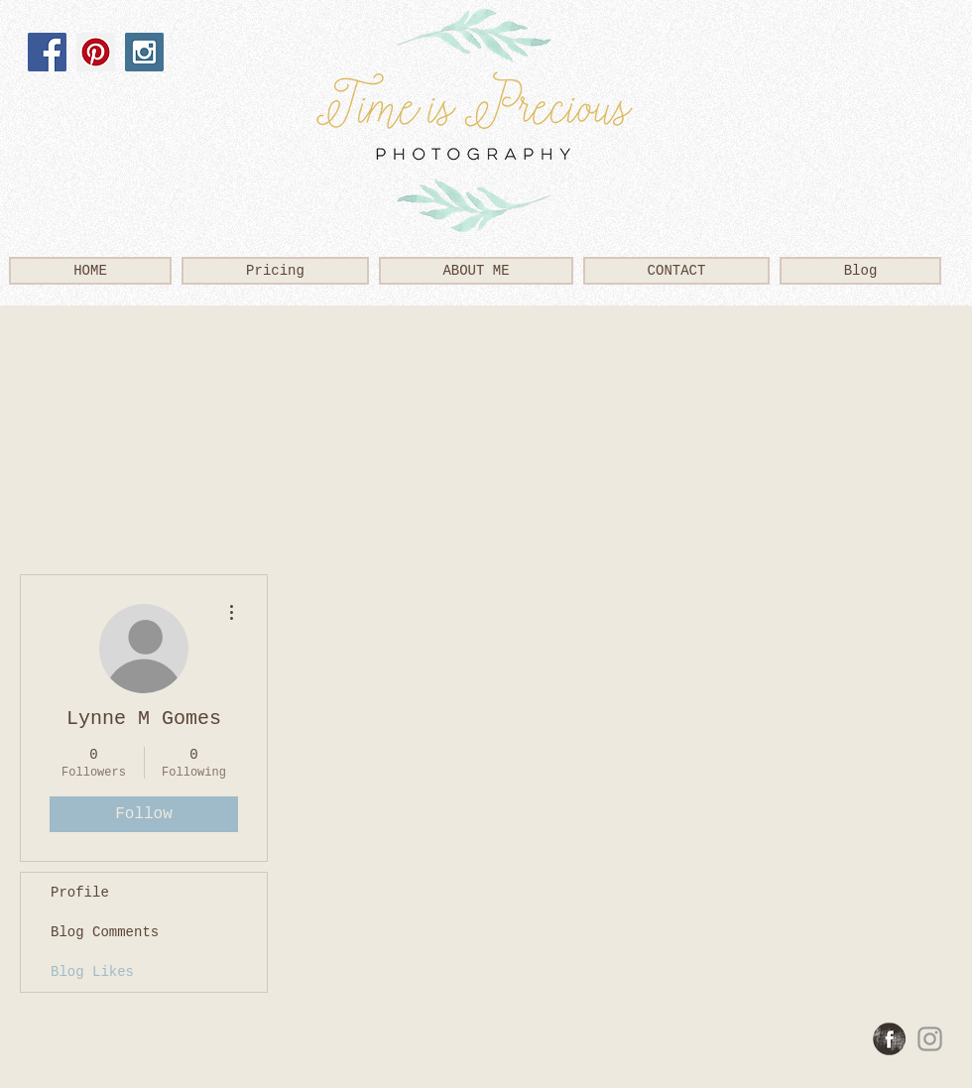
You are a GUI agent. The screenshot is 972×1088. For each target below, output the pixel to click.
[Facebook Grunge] (889, 1039)
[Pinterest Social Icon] (95, 52)
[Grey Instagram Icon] (929, 1039)
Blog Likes (92, 972)
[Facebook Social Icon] (47, 52)
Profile (80, 893)
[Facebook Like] (81, 110)
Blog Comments (105, 932)
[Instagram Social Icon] (144, 52)
